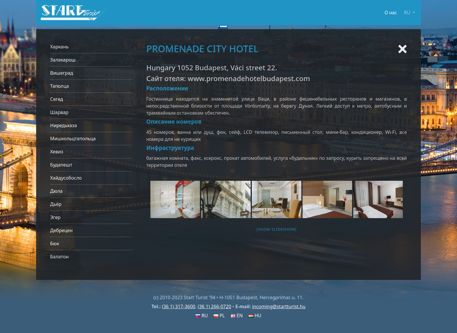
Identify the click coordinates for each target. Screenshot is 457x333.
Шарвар (59, 112)
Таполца (59, 86)
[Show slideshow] (277, 229)
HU (255, 315)
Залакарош (62, 60)
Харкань (59, 46)
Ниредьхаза (63, 125)
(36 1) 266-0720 (214, 306)
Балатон (59, 256)
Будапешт (61, 165)
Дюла (56, 191)
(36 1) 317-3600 (178, 306)
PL (219, 315)
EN (237, 315)
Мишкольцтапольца (73, 138)
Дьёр (55, 204)
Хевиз (56, 151)
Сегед (56, 99)
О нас (390, 12)
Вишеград (61, 73)
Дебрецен (61, 230)
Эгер (55, 217)
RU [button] (408, 12)
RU (202, 315)
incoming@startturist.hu (278, 306)
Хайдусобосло (66, 178)
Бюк (54, 243)
